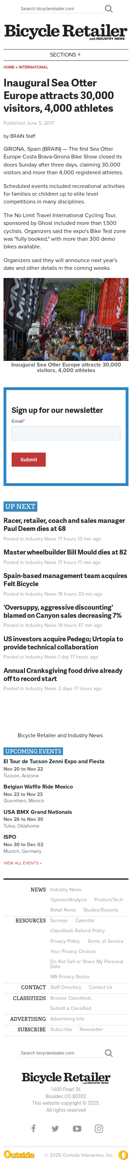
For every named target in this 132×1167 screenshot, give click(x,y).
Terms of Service (105, 941)
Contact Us (101, 987)
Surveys (59, 920)
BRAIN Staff (22, 136)
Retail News (63, 910)
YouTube (77, 1128)
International (33, 67)
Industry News (41, 539)
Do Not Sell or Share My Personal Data (86, 964)
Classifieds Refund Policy (77, 931)
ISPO (10, 837)
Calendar (85, 920)
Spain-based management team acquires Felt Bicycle (65, 579)
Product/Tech (108, 900)
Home (9, 67)
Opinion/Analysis (68, 900)
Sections (66, 54)
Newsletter (91, 1029)
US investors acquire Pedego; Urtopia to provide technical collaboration (63, 642)
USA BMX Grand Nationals (38, 812)
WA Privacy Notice (70, 977)
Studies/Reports (100, 910)
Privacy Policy (65, 941)
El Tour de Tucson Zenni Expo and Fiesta (54, 761)
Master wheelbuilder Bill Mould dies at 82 (65, 552)
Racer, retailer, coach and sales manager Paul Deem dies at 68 (64, 524)
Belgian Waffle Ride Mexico (38, 786)
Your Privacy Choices (73, 951)
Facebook (33, 1128)
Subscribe (61, 1029)
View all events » (23, 863)
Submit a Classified (70, 1008)
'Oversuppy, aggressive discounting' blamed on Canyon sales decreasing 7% (63, 611)
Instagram (99, 1128)
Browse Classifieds (71, 998)
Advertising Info (67, 1019)
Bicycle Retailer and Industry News (60, 735)
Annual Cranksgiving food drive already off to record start (63, 674)
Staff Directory (65, 987)
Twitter (55, 1128)
